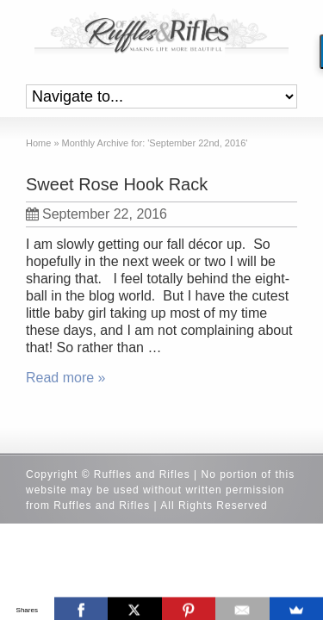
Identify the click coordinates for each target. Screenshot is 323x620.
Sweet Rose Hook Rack (117, 184)
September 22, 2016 (96, 214)
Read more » (66, 377)
